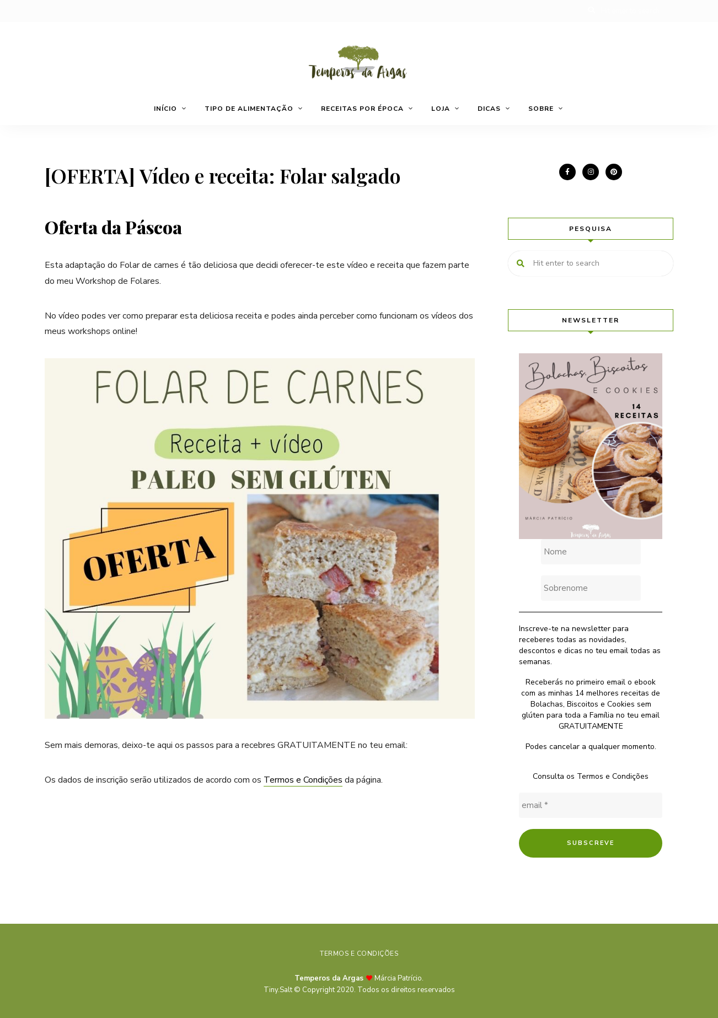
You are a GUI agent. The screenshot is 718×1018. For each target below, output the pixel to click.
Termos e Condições (303, 780)
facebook (567, 172)
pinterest (614, 172)
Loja (440, 108)
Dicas (489, 108)
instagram (590, 172)
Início (165, 108)
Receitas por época (362, 108)
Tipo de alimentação (249, 108)
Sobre (541, 108)
